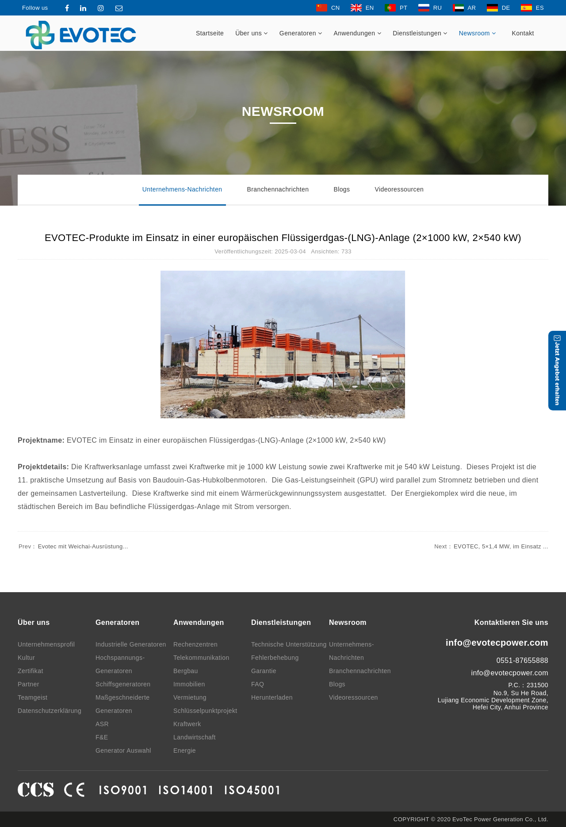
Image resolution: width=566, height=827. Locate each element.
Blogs (341, 189)
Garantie (263, 670)
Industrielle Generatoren (131, 644)
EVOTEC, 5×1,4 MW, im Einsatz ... (490, 546)
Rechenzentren (195, 644)
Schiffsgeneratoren (123, 684)
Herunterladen (272, 697)
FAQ (257, 684)
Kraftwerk (187, 723)
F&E (102, 737)
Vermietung (190, 697)
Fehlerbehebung (275, 657)
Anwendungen (358, 33)
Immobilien (189, 684)
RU (430, 7)
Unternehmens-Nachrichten (182, 189)
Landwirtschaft (194, 737)
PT (396, 7)
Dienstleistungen (420, 33)
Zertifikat (30, 670)
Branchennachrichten (278, 189)
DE (498, 7)
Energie (184, 750)
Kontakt (523, 33)
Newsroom (477, 33)
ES (532, 7)
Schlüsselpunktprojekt (205, 710)
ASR (102, 723)
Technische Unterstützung (289, 644)
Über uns (251, 33)
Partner (28, 684)
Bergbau (185, 670)
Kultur (26, 657)
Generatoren (300, 33)
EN (362, 7)
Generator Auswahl (123, 750)
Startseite (210, 33)
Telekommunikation (201, 657)
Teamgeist (32, 697)
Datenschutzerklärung (49, 710)
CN (328, 7)
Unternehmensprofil (46, 644)
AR (464, 7)
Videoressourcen (399, 189)
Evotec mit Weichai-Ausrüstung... (73, 546)
